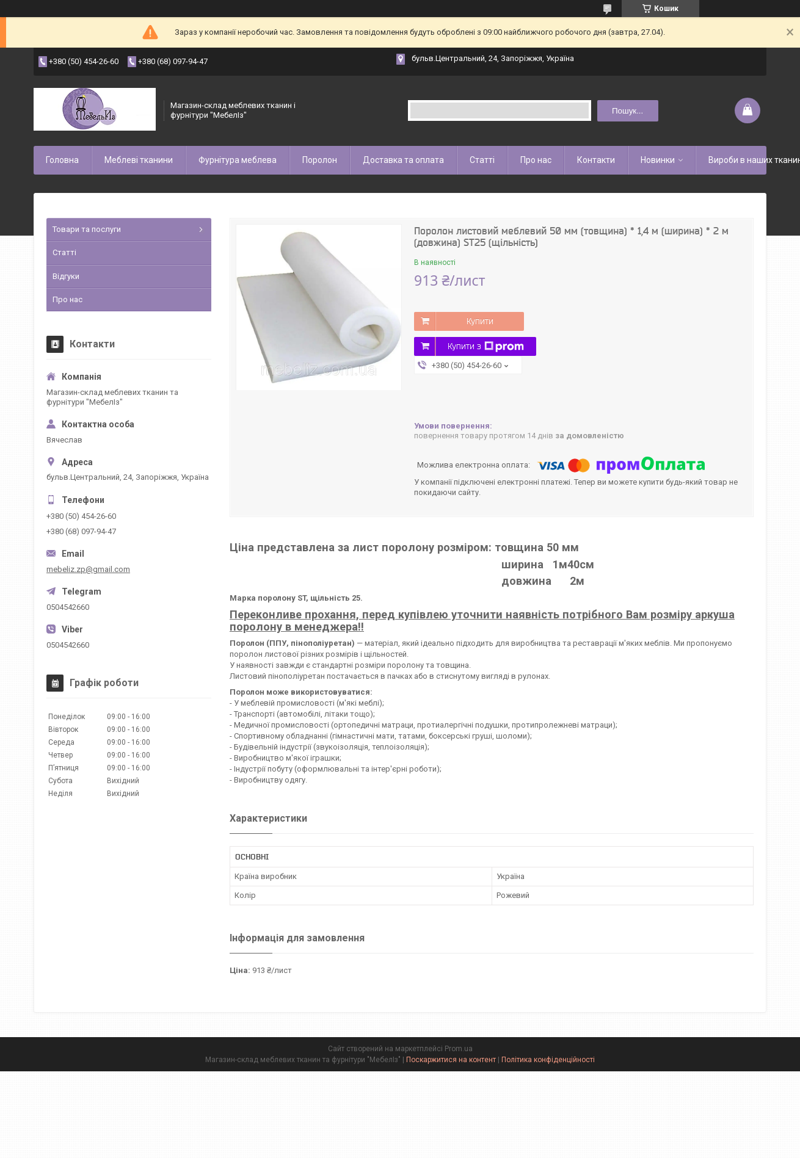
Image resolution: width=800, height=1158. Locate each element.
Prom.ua (459, 1048)
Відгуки (66, 276)
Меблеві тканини (138, 160)
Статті (482, 160)
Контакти (596, 160)
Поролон (319, 160)
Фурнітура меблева (237, 160)
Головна (62, 160)
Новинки (658, 160)
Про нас (535, 160)
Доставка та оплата (403, 160)
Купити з (486, 346)
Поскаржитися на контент (451, 1059)
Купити (480, 321)
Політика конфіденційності (548, 1059)
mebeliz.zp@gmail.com (88, 569)
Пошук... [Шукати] (627, 110)
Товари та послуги (87, 229)
